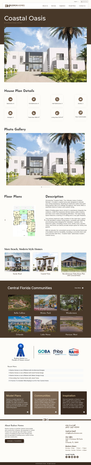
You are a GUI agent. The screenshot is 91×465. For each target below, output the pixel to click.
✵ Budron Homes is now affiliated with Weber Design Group (26, 375)
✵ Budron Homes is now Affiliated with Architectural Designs (27, 370)
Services (54, 6)
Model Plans (72, 6)
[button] (5, 159)
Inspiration (62, 6)
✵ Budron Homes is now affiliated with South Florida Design (26, 373)
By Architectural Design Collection (13, 22)
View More (78, 288)
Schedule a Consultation (14, 441)
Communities (42, 395)
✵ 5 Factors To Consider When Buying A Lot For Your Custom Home (29, 380)
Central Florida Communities (30, 288)
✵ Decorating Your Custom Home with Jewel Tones (24, 378)
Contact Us (82, 5)
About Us (46, 6)
